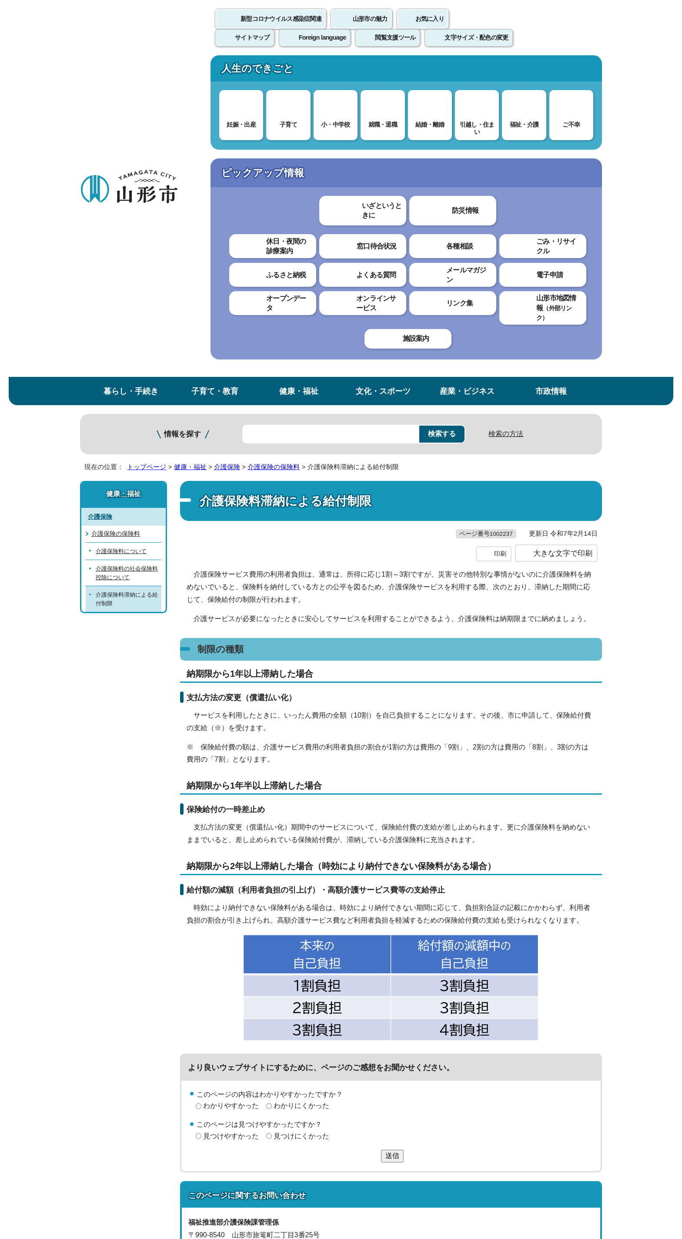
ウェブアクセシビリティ (350, 1036)
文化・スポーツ (383, 71)
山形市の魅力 (370, 28)
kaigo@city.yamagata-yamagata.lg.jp (259, 970)
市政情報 (551, 71)
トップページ (146, 147)
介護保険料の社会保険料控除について (127, 252)
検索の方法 (505, 114)
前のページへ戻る (500, 1009)
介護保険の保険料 (273, 147)
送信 (392, 853)
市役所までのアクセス (184, 1166)
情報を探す (182, 114)
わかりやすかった (231, 803)
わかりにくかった (301, 803)
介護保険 (227, 147)
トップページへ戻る (572, 1009)
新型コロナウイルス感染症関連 (281, 28)
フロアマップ (110, 1166)
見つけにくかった (301, 834)
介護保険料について (121, 231)
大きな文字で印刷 (562, 251)
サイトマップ (435, 1036)
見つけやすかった (231, 834)
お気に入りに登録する (564, 167)
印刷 (500, 251)
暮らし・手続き (131, 71)
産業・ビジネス (467, 71)
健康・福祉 (298, 71)
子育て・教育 (214, 71)
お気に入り (429, 28)
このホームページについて (128, 1036)
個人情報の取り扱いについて (241, 1036)
